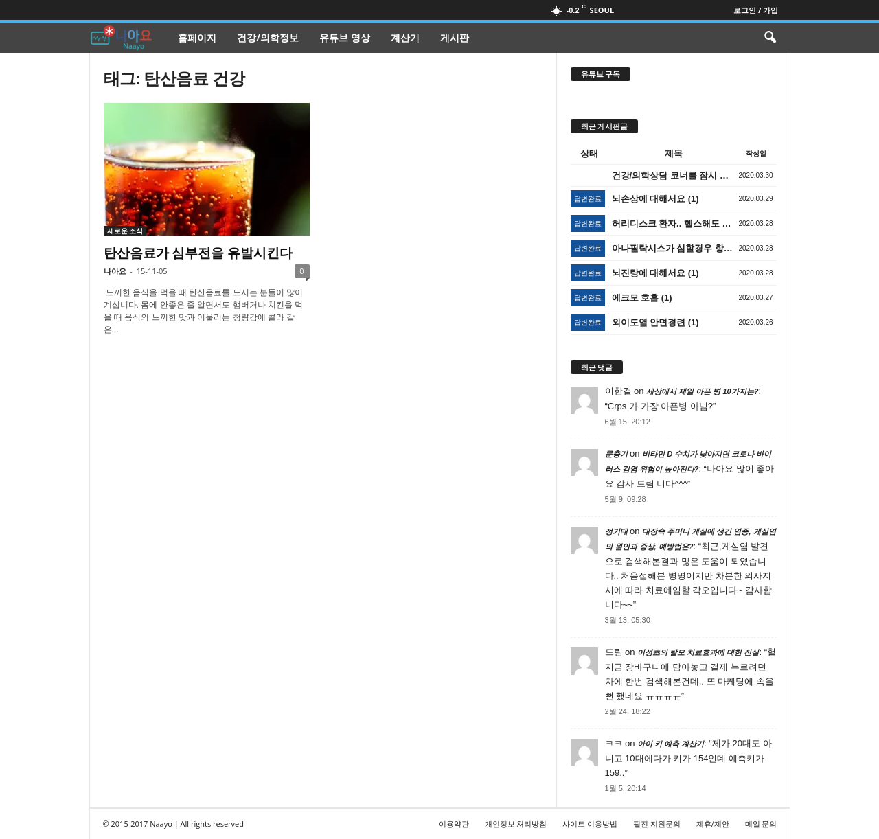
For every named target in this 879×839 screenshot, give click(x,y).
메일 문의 (761, 823)
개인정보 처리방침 (516, 823)
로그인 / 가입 (755, 10)
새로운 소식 (125, 230)
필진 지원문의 (657, 823)
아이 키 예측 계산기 (670, 743)
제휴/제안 (712, 823)
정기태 (616, 531)
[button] (770, 38)
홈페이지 (197, 37)
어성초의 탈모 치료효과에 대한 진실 (698, 652)
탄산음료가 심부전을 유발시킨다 (198, 253)
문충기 (616, 454)
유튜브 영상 (344, 37)
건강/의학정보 (268, 37)
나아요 (115, 271)
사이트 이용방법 (589, 823)
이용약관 (454, 823)
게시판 (454, 37)
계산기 (405, 37)
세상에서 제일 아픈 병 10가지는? (702, 391)
